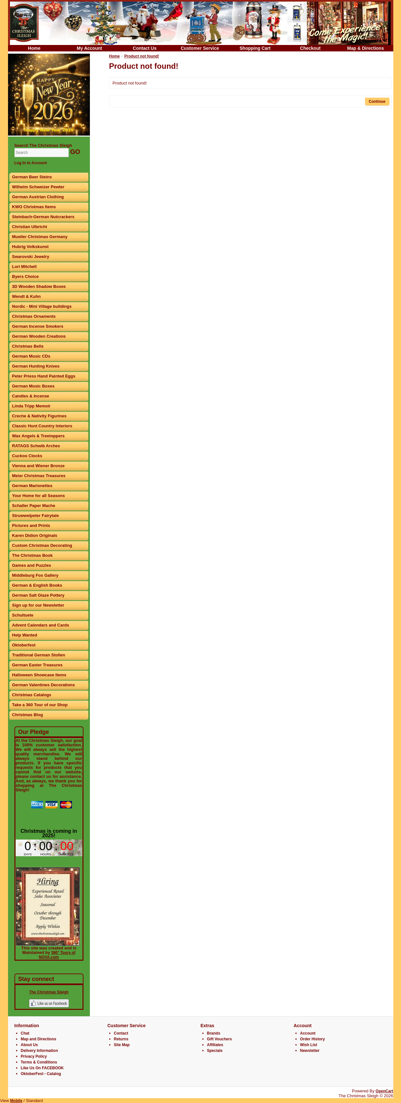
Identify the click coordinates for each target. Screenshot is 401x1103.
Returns (121, 1039)
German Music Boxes (33, 386)
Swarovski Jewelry (30, 256)
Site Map (122, 1045)
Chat (25, 1033)
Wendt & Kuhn (26, 296)
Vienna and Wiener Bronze (38, 465)
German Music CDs (31, 356)
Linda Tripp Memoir (31, 406)
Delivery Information (39, 1050)
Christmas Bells (28, 346)
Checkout (310, 48)
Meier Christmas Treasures (38, 475)
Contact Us (145, 48)
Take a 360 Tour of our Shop (40, 704)
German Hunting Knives (36, 366)
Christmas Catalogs (31, 694)
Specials (215, 1050)
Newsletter (310, 1050)
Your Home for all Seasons (38, 495)
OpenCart (384, 1091)
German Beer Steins (32, 176)
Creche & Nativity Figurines (39, 416)
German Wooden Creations (39, 336)
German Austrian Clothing (38, 196)
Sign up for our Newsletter (38, 605)
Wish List (308, 1045)
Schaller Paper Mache (33, 505)
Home (34, 48)
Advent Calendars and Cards (40, 625)
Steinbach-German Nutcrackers (43, 216)
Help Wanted (24, 635)
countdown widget (49, 848)
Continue (377, 101)
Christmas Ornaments (34, 316)
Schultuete (22, 615)
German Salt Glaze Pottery (38, 595)
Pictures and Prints (31, 525)
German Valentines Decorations (43, 684)
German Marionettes (32, 485)
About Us (29, 1045)
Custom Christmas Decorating (42, 545)
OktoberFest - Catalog (41, 1074)
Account (308, 1033)
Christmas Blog (27, 714)
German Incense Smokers (38, 326)
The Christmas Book (32, 555)
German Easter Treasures (37, 665)
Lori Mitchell (24, 266)
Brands (213, 1033)
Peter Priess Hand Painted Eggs (43, 376)
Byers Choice (25, 276)
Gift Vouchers (219, 1039)
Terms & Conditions (39, 1062)
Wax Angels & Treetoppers (38, 435)
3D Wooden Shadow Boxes (39, 286)
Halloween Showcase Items (39, 674)
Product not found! (141, 56)
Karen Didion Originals (34, 535)
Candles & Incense (30, 396)
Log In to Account (30, 163)
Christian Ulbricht (29, 226)
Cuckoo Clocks (27, 455)
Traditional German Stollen (38, 655)
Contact (121, 1033)
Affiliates (215, 1045)
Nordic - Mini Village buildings (42, 306)
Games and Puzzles (31, 565)
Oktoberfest (24, 645)
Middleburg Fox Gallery (35, 575)
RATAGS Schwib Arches (36, 445)
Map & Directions (365, 48)
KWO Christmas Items (34, 206)
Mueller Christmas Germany (40, 236)
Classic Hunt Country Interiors (42, 425)
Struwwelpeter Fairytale (35, 515)
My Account (89, 48)
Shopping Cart (255, 48)
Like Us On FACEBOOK (42, 1068)
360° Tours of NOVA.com (57, 954)
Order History (312, 1039)
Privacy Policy (34, 1056)
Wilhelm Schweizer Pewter (38, 186)
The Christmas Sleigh (49, 992)
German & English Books (37, 585)
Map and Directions (39, 1039)
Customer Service (200, 48)
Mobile (16, 1101)
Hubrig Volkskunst (30, 246)
